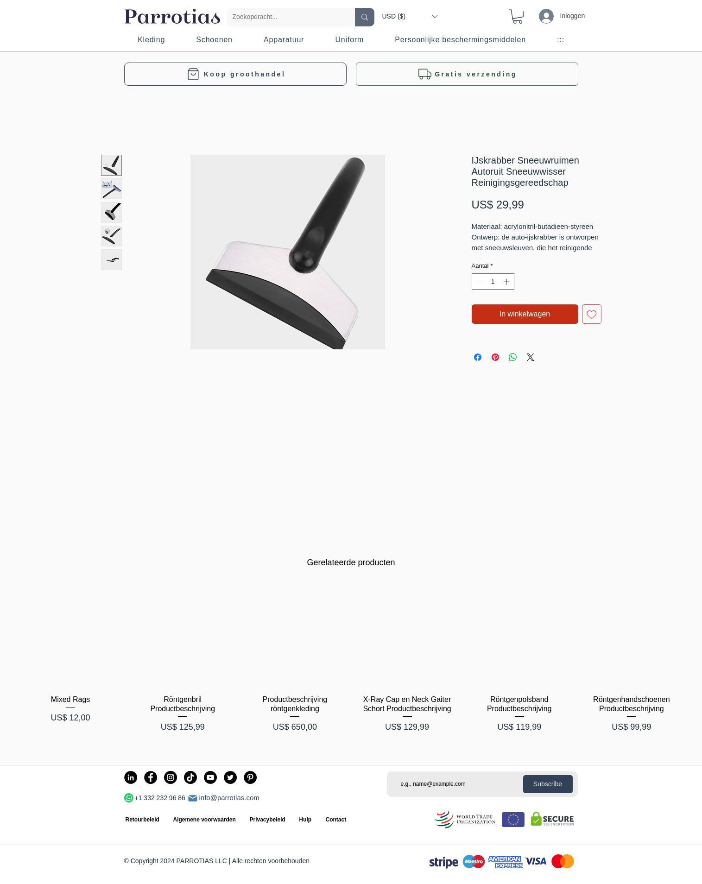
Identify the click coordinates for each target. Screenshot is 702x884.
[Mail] (193, 798)
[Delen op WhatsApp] (513, 357)
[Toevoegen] (591, 314)
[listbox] (409, 16)
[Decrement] (478, 282)
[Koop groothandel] (235, 74)
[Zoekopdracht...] (284, 17)
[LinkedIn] (130, 777)
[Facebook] (150, 777)
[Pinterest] (250, 777)
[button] (409, 16)
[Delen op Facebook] (477, 357)
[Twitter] (230, 777)
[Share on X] (530, 357)
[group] (351, 663)
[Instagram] (170, 777)
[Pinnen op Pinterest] (495, 357)
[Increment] (507, 282)
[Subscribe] (548, 784)
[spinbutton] (493, 282)
